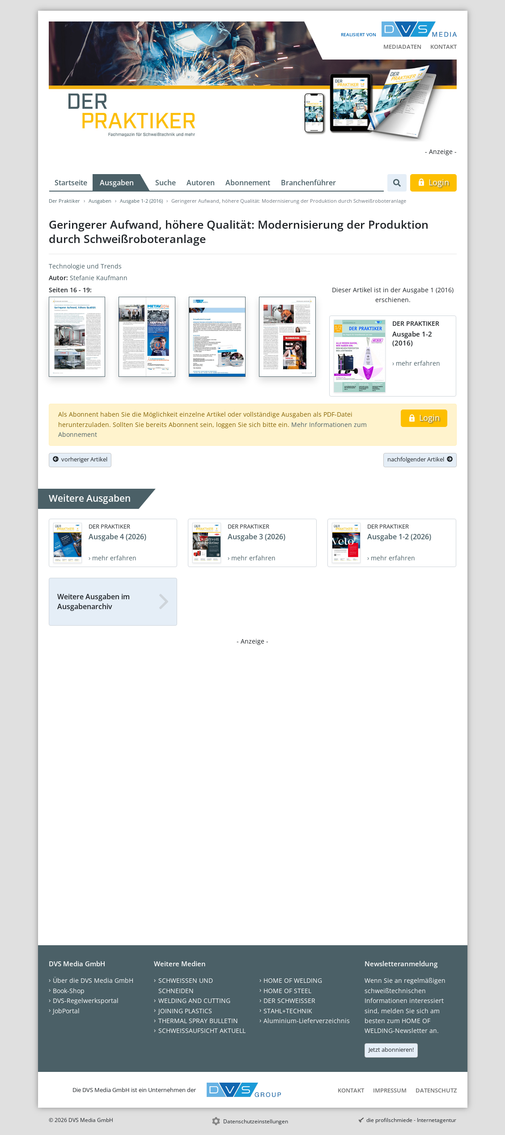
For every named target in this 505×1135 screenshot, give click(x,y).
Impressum (390, 1090)
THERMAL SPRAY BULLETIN (198, 1020)
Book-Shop (69, 990)
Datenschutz (436, 1090)
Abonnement (247, 183)
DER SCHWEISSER (289, 1000)
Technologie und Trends (85, 266)
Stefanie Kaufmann (98, 277)
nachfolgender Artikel (420, 459)
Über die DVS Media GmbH (93, 980)
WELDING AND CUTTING (194, 1000)
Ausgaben (117, 183)
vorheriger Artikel (80, 459)
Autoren (201, 183)
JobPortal (66, 1011)
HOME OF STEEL (287, 990)
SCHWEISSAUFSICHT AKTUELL (202, 1030)
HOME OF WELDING (292, 980)
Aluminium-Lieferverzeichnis (306, 1020)
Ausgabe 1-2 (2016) (141, 200)
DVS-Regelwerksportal (86, 1000)
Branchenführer (308, 183)
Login (433, 182)
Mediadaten (402, 47)
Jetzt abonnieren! (391, 1049)
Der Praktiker (64, 200)
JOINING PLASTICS (185, 1011)
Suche (165, 183)
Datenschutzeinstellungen (255, 1121)
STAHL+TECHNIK (287, 1011)
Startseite (71, 183)
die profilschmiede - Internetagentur (411, 1120)
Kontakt (443, 47)
